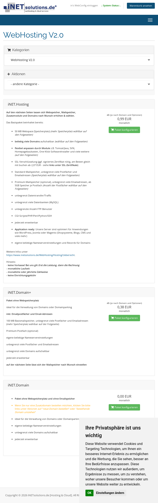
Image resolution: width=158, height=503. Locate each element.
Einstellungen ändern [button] (110, 493)
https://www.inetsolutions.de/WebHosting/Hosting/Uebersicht (40, 255)
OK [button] (90, 493)
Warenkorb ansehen (141, 5)
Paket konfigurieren (124, 130)
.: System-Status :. (111, 5)
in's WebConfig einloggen (84, 5)
